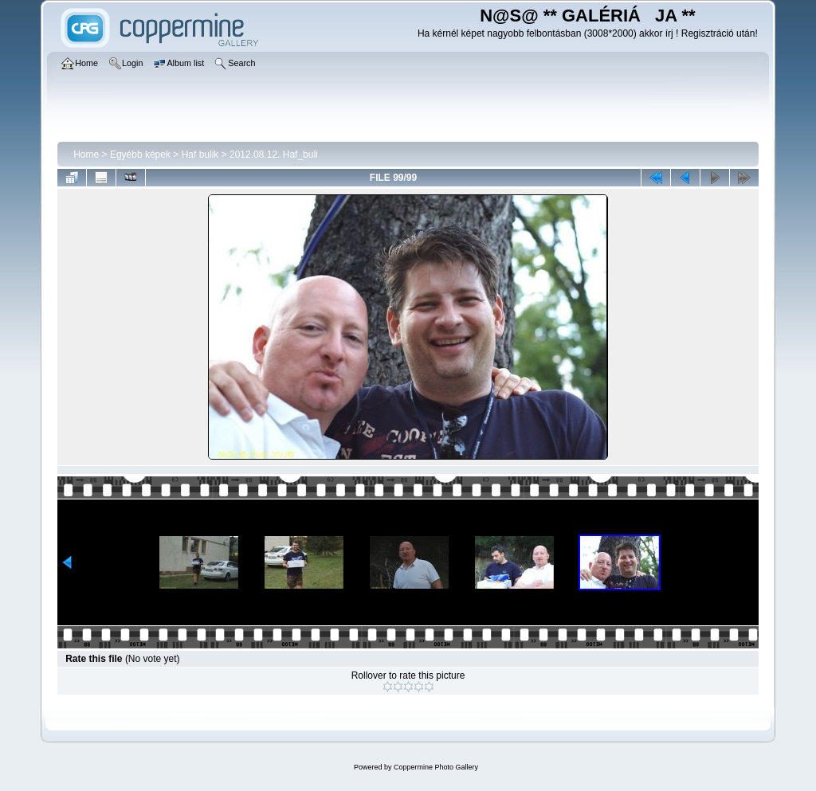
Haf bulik (200, 154)
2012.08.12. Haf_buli (274, 154)
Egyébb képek (140, 154)
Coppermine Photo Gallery (436, 767)
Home (86, 154)
